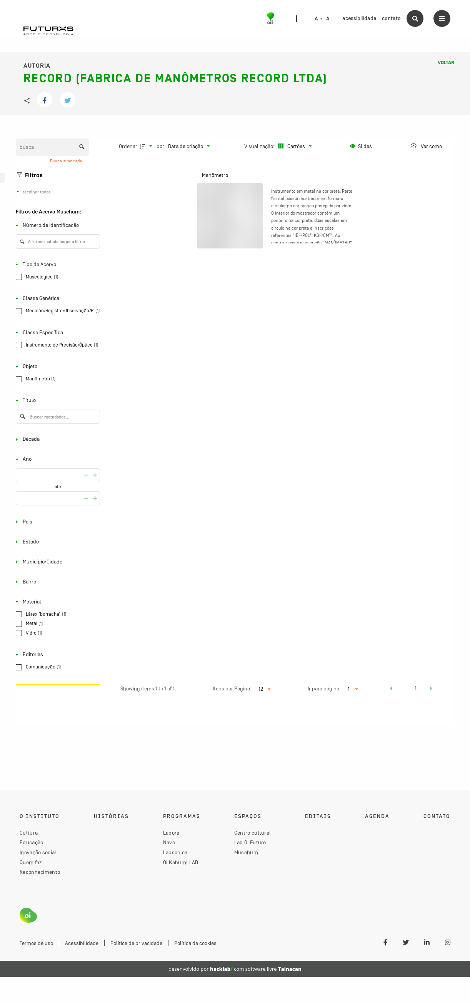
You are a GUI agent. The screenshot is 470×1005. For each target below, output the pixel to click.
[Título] (56, 401)
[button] (390, 689)
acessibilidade (359, 18)
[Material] (56, 602)
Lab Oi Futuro (250, 842)
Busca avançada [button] (66, 161)
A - (329, 19)
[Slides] (361, 146)
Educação (31, 842)
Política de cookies (195, 943)
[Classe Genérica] (56, 299)
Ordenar (128, 146)
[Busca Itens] (52, 147)
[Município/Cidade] (56, 562)
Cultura (29, 833)
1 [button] (416, 688)
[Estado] (56, 542)
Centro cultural (252, 833)
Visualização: (260, 146)
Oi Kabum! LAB (180, 862)
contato (391, 18)
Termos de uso (36, 943)
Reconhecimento (40, 872)
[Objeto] (56, 367)
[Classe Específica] (56, 332)
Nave (169, 842)
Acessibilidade (81, 943)
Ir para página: (324, 688)
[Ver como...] (428, 146)
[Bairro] (56, 582)
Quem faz (31, 862)
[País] (56, 522)
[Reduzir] (95, 475)
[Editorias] (56, 655)
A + (319, 19)
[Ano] (56, 459)
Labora (171, 833)
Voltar (446, 63)
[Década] (56, 439)
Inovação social (38, 852)
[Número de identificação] (56, 226)
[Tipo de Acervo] (56, 264)
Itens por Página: (232, 688)
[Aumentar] (85, 475)
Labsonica (175, 852)
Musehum (246, 852)
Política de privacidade (136, 943)
